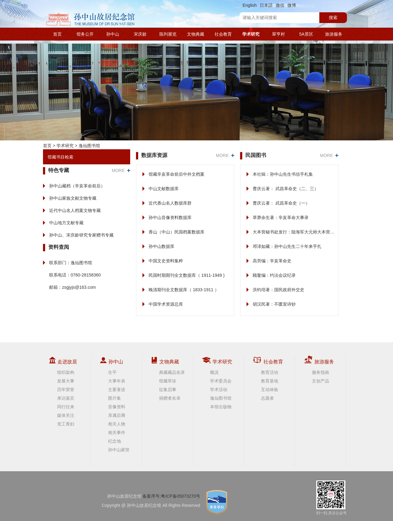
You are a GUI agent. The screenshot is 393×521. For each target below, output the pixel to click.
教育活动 (269, 372)
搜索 (333, 17)
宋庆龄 (140, 34)
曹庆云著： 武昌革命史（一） (281, 203)
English (250, 5)
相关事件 (116, 432)
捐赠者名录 (170, 398)
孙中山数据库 (161, 246)
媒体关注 (65, 415)
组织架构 (65, 372)
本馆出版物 (221, 406)
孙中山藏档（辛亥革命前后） (77, 185)
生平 (112, 372)
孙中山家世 (119, 449)
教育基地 (269, 380)
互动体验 (269, 389)
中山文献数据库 (164, 188)
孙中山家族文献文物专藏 (72, 198)
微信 (280, 5)
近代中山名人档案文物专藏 (75, 210)
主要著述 (116, 389)
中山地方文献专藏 (66, 222)
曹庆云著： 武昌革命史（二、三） (285, 188)
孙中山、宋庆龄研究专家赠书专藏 (81, 235)
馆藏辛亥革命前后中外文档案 (176, 174)
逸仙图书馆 (89, 145)
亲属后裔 (116, 415)
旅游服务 (333, 34)
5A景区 (306, 34)
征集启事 (167, 389)
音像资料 (116, 406)
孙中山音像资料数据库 (170, 217)
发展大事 (65, 380)
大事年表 (116, 380)
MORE (118, 170)
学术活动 (218, 389)
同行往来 (65, 406)
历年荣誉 (65, 389)
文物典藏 (195, 34)
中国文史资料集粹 (166, 260)
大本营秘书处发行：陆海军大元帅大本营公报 (296, 231)
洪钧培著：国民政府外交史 (278, 289)
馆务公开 (85, 34)
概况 (214, 372)
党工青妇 (65, 423)
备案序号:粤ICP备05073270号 (171, 496)
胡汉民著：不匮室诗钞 (274, 304)
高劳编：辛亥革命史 (272, 260)
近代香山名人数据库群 (170, 203)
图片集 (114, 398)
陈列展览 (168, 34)
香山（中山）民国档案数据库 (176, 231)
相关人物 (116, 423)
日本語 (266, 5)
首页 (57, 34)
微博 (291, 5)
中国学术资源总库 (166, 304)
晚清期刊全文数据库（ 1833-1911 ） (184, 289)
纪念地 (114, 441)
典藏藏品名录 (172, 372)
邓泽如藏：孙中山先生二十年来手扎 (287, 246)
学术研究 (250, 34)
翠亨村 (278, 34)
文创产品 (320, 380)
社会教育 (223, 34)
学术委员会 (221, 380)
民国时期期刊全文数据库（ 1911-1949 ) (186, 275)
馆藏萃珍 (167, 380)
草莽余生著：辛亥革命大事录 (281, 217)
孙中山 (112, 34)
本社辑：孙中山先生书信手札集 (283, 174)
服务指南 (320, 372)
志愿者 (267, 398)
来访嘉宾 (65, 398)
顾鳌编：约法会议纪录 (274, 275)
